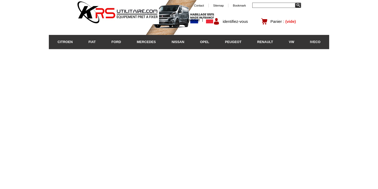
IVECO (315, 42)
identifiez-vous (235, 21)
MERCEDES (146, 42)
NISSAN (178, 42)
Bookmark (239, 5)
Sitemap (218, 5)
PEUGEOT (233, 42)
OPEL (204, 42)
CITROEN (65, 42)
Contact (199, 5)
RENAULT (265, 42)
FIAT (92, 42)
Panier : (277, 21)
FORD (116, 42)
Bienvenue (190, 20)
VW (291, 42)
